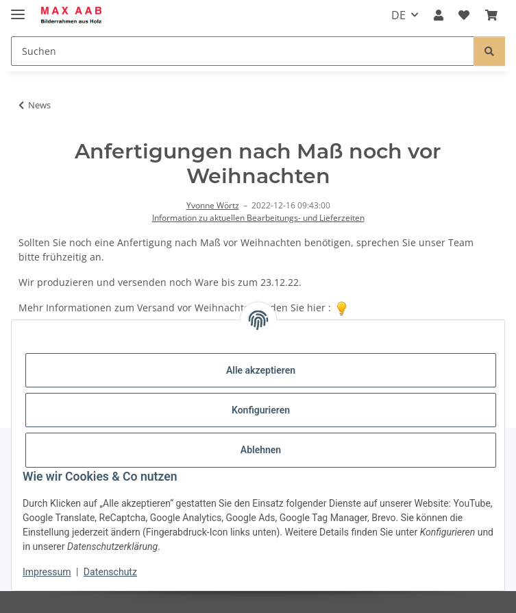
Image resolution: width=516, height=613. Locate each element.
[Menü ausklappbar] (18, 8)
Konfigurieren (261, 410)
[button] (438, 15)
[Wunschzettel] (464, 15)
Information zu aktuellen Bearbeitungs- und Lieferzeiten (258, 218)
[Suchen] (242, 51)
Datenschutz (110, 571)
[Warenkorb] (491, 15)
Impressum (47, 571)
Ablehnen (261, 449)
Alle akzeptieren (260, 370)
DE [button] (398, 15)
